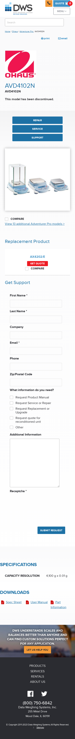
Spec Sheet (14, 602)
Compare (14, 219)
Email (15, 343)
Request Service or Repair (33, 403)
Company (16, 327)
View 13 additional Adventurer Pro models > (35, 224)
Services (37, 671)
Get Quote (37, 263)
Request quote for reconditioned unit (28, 420)
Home (7, 31)
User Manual (39, 602)
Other (19, 427)
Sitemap (40, 727)
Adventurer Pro (27, 31)
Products (37, 666)
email (62, 38)
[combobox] (34, 22)
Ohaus (15, 31)
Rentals (37, 677)
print (45, 38)
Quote (62, 3)
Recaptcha (18, 491)
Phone (14, 358)
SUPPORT (37, 137)
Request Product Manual (32, 397)
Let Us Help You (37, 649)
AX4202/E (37, 257)
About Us (37, 682)
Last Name (18, 311)
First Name (18, 295)
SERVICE (37, 129)
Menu (61, 11)
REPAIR (37, 120)
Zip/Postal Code (21, 374)
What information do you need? (32, 390)
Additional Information (25, 435)
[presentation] (26, 508)
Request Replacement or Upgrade (32, 410)
